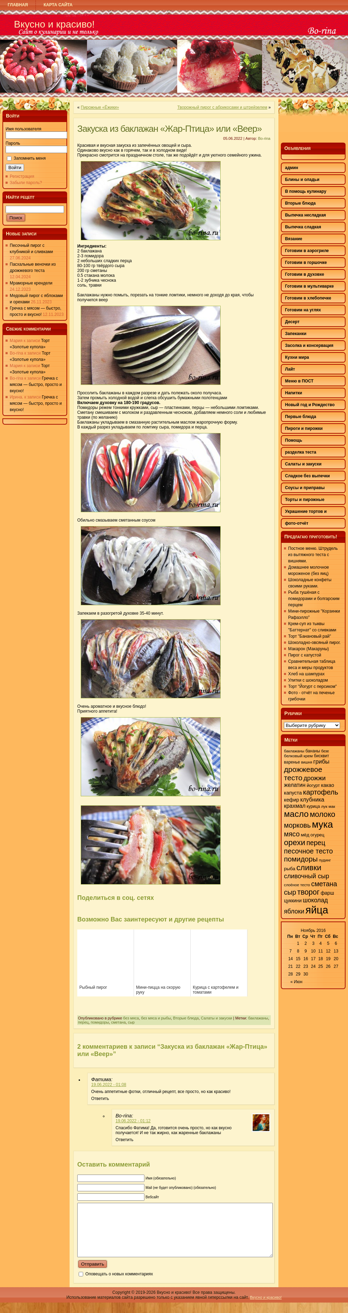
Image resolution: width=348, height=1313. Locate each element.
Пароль (13, 143)
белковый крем (298, 755)
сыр (131, 1022)
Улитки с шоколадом (308, 680)
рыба (289, 868)
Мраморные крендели (31, 283)
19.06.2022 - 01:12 (133, 1120)
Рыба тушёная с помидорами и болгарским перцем (313, 598)
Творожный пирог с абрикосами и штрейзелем (222, 107)
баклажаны (258, 1018)
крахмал (295, 806)
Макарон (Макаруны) (308, 648)
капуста (293, 793)
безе (325, 751)
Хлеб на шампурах (306, 673)
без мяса (131, 1018)
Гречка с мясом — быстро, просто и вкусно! (36, 384)
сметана (118, 1022)
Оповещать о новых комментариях (119, 1284)
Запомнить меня (30, 158)
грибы (321, 761)
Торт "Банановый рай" (309, 636)
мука (322, 824)
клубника (312, 799)
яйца (317, 910)
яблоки (294, 911)
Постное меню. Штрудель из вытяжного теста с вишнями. (313, 554)
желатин (295, 785)
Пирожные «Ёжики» (100, 107)
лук (324, 806)
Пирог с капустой (304, 655)
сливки (309, 867)
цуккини (293, 900)
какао (327, 785)
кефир (291, 800)
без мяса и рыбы (156, 1018)
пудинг (325, 860)
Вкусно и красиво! (54, 24)
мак (332, 806)
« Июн (296, 981)
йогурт (313, 785)
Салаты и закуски (216, 1018)
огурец (317, 834)
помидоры (100, 1022)
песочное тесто (308, 851)
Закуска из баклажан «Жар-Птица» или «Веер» (169, 128)
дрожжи (314, 778)
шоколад (315, 900)
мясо (292, 834)
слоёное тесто (297, 885)
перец (83, 1022)
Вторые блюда (186, 1018)
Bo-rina (264, 138)
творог (308, 892)
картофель (320, 792)
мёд (305, 834)
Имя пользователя (23, 129)
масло (296, 814)
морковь (297, 825)
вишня (306, 762)
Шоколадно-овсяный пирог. (314, 642)
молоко (322, 814)
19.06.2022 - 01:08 (108, 1084)
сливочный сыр (306, 876)
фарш (327, 893)
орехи (294, 842)
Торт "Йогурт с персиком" (312, 686)
